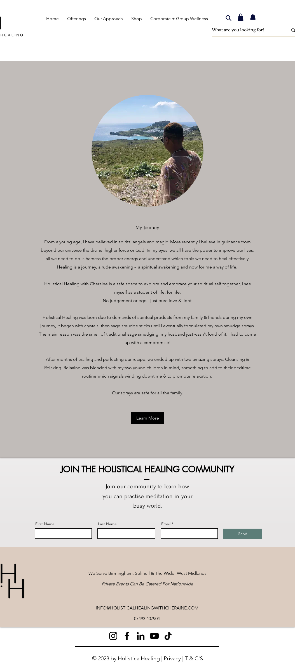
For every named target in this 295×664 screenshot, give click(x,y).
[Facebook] (126, 635)
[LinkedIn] (140, 635)
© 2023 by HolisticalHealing (126, 658)
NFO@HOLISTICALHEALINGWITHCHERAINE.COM (147, 608)
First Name (45, 524)
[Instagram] (113, 635)
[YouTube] (154, 635)
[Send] (242, 534)
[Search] (228, 18)
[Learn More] (147, 418)
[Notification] (253, 17)
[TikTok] (168, 635)
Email (165, 524)
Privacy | (174, 658)
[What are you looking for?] (246, 30)
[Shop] (240, 17)
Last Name (107, 524)
